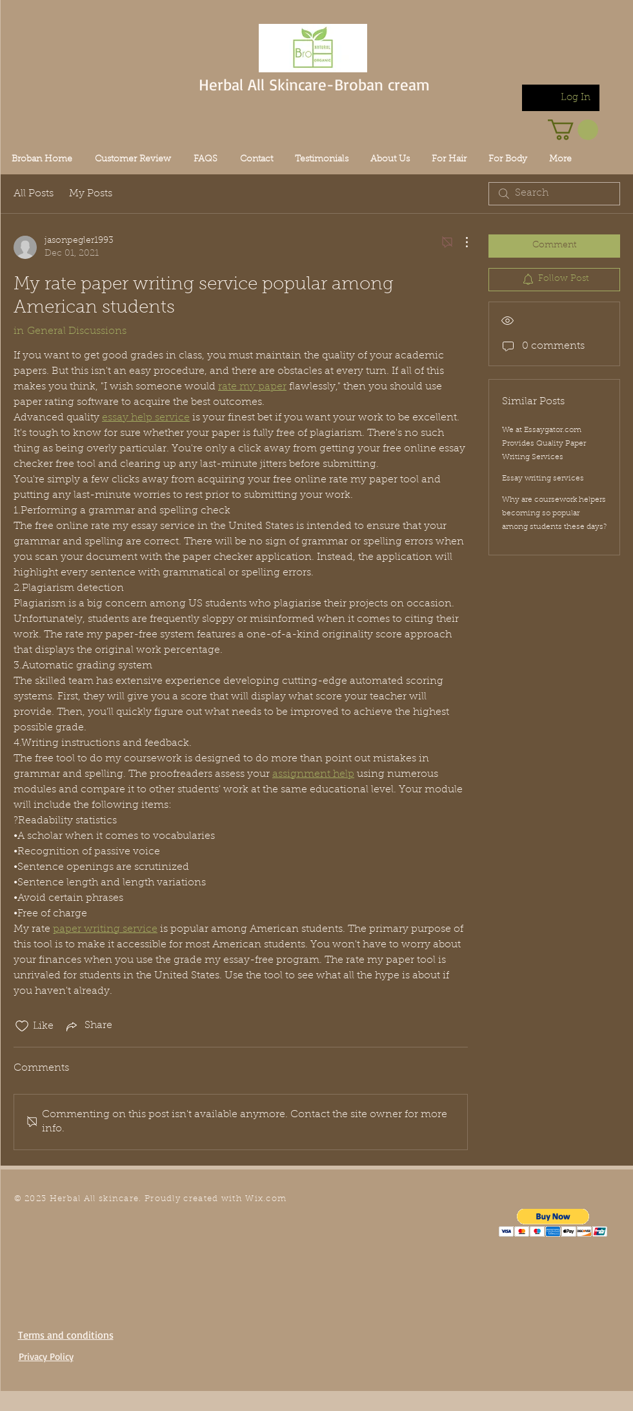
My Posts (90, 194)
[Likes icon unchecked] (22, 1026)
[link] (573, 129)
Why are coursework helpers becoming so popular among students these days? (554, 513)
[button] (553, 1223)
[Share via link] (88, 1026)
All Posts (34, 194)
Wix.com (265, 1199)
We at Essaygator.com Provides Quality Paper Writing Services (544, 443)
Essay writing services (543, 478)
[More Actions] (460, 242)
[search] (554, 193)
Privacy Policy (46, 1356)
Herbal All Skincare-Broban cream (314, 84)
